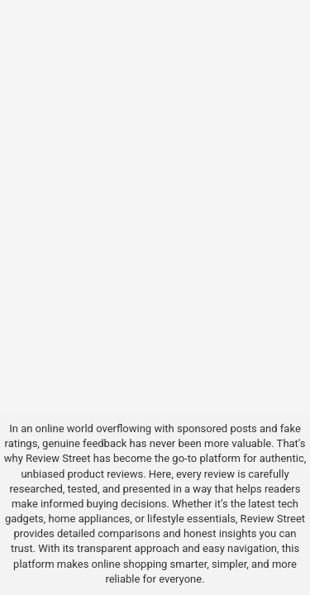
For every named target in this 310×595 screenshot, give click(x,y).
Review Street (58, 458)
